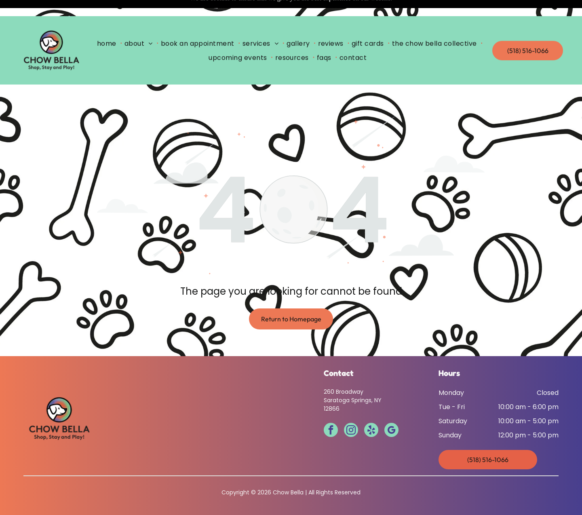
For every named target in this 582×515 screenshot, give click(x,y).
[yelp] (371, 411)
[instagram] (351, 411)
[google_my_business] (391, 411)
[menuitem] (108, 27)
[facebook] (331, 411)
